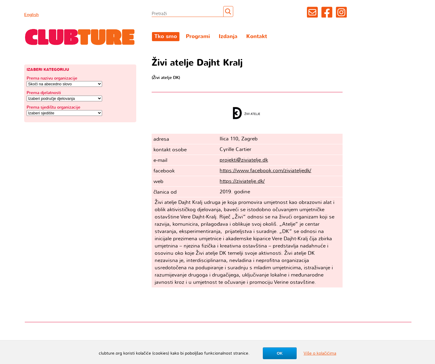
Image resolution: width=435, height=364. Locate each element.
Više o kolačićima (320, 353)
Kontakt (256, 36)
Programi (198, 36)
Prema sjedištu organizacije (53, 107)
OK (280, 353)
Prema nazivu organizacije (52, 78)
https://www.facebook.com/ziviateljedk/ (265, 170)
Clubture (80, 37)
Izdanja (228, 36)
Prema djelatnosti (44, 93)
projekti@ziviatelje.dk (244, 159)
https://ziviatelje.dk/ (242, 181)
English (31, 15)
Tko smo (165, 36)
